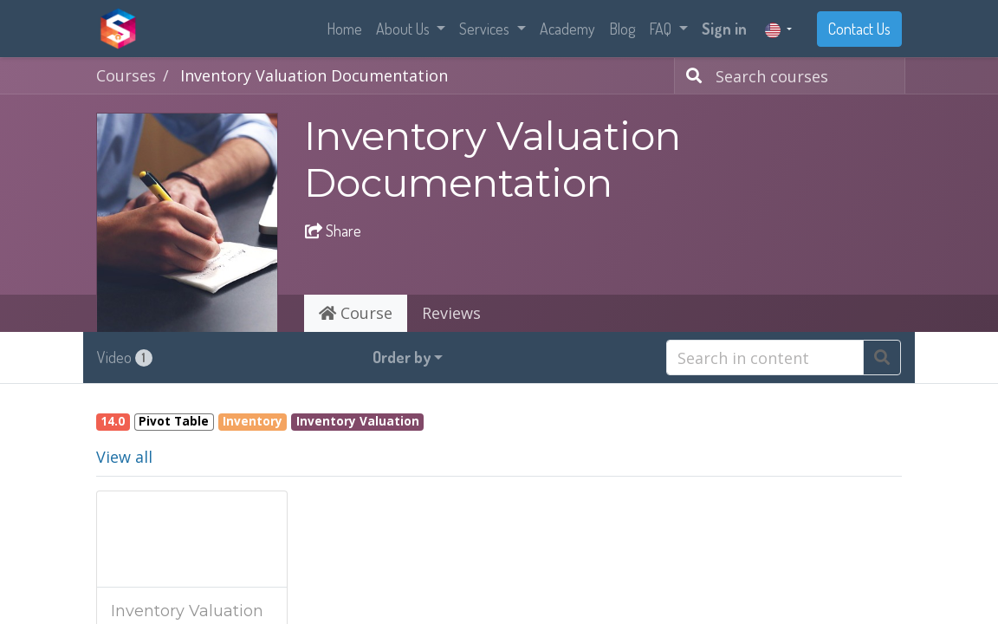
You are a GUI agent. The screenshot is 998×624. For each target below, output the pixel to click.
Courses (126, 75)
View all (124, 456)
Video (124, 357)
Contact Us (859, 28)
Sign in (724, 28)
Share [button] (333, 230)
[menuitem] (344, 29)
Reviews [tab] (451, 312)
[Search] (690, 76)
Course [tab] (355, 312)
